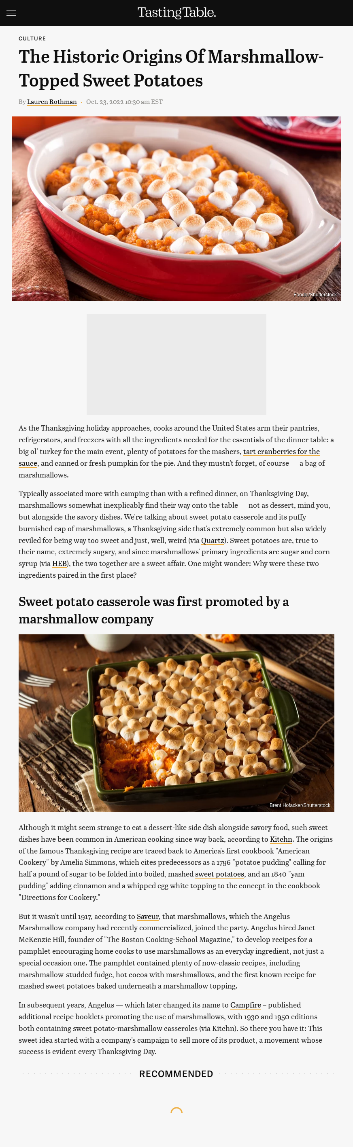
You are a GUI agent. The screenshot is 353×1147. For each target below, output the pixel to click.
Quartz (212, 540)
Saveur (148, 916)
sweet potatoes (219, 873)
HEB (59, 563)
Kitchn (281, 839)
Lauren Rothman (52, 101)
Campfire (245, 1004)
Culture (32, 38)
